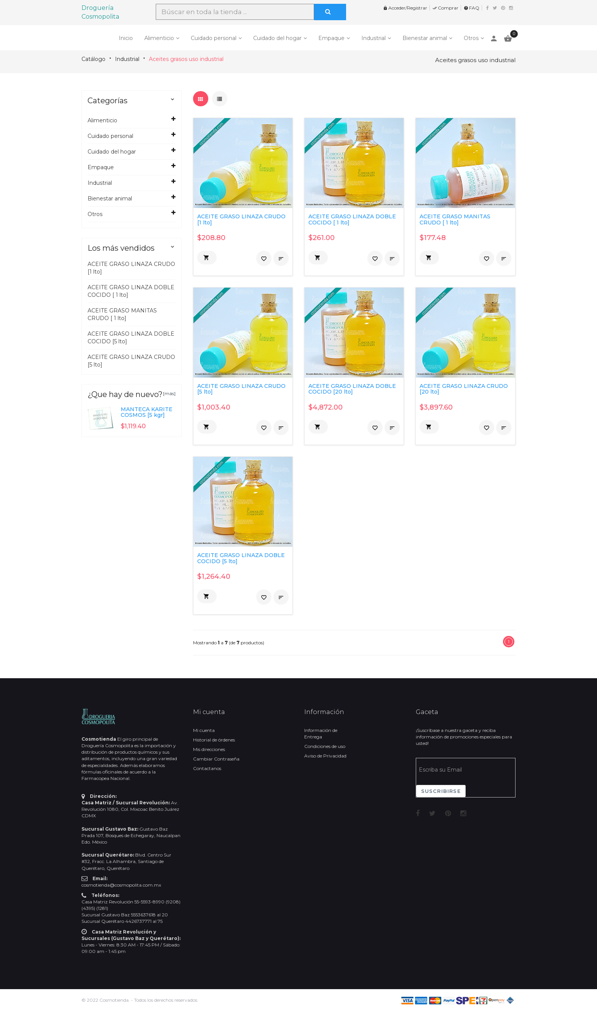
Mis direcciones (209, 749)
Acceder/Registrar (405, 8)
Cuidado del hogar (277, 38)
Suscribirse (441, 791)
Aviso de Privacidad (325, 756)
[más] (169, 393)
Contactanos (207, 768)
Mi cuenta (204, 730)
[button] (207, 257)
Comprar (445, 8)
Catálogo (93, 59)
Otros (471, 38)
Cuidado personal (213, 38)
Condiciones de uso (324, 746)
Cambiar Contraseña (216, 759)
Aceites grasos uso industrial (186, 59)
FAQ (471, 8)
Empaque (331, 38)
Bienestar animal (424, 38)
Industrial (373, 38)
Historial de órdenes (214, 740)
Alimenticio (159, 38)
